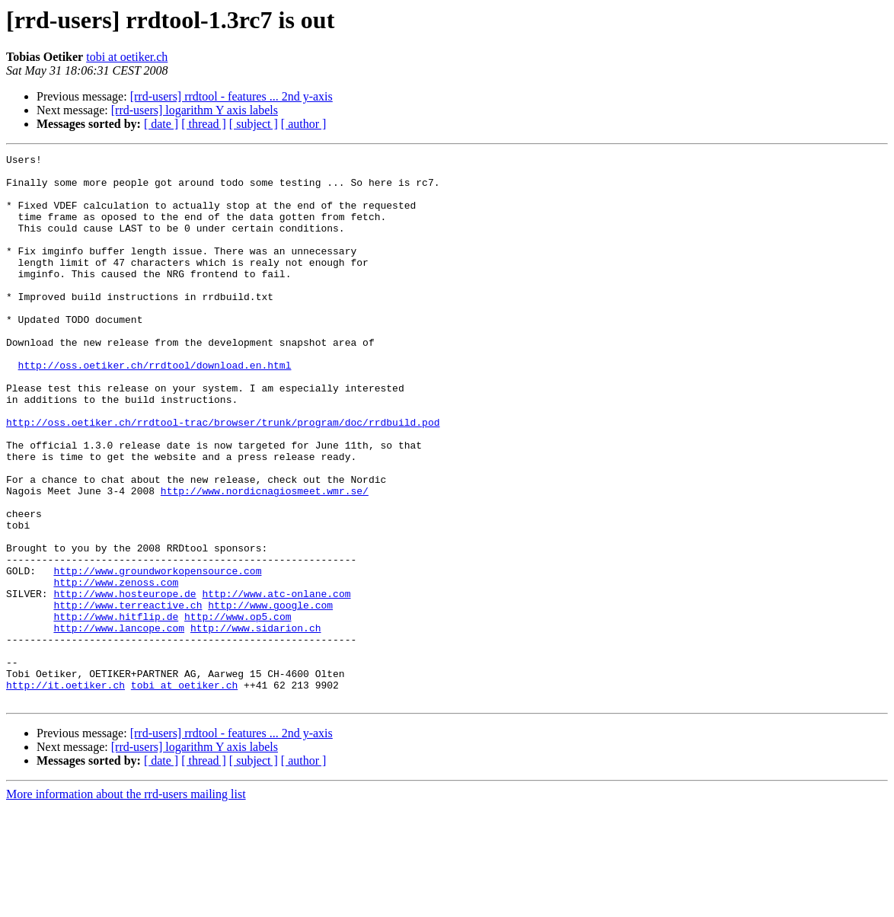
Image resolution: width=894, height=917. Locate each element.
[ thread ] (203, 123)
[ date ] (161, 123)
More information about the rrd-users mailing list (126, 903)
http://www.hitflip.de (115, 710)
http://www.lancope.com (118, 723)
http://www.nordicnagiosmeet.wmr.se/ (265, 559)
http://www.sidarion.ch (255, 723)
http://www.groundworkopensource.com (157, 655)
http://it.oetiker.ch (65, 792)
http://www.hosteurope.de (124, 682)
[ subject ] (253, 123)
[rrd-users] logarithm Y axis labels (194, 110)
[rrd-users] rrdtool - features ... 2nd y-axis (231, 96)
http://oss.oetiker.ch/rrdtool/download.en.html (155, 408)
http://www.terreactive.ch (127, 696)
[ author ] (304, 123)
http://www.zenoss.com (115, 669)
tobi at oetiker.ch (127, 56)
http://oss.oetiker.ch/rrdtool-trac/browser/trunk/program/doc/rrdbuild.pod (222, 477)
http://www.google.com (270, 696)
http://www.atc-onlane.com (276, 682)
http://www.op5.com (237, 710)
